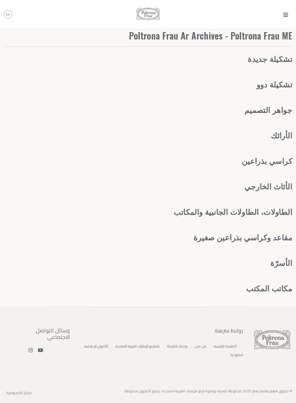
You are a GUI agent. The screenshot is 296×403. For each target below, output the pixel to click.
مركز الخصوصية (19, 392)
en (8, 14)
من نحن (200, 346)
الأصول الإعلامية (96, 346)
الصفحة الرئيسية (225, 346)
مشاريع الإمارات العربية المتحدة (137, 346)
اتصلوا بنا (237, 355)
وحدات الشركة (177, 346)
